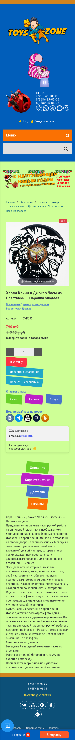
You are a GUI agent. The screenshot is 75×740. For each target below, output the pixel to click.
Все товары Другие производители (27, 304)
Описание (37, 467)
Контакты (54, 728)
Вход (24, 121)
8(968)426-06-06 (47, 103)
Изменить (26, 435)
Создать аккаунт (43, 121)
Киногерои (26, 202)
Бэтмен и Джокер (49, 202)
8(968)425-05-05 (47, 99)
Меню (37, 135)
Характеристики (37, 479)
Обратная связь (35, 728)
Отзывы (37, 504)
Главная (10, 202)
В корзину (54, 734)
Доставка (37, 491)
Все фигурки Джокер (18, 308)
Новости (16, 728)
